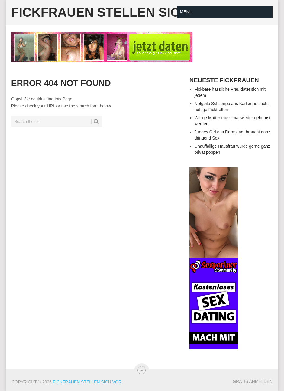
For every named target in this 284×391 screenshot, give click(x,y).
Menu (186, 11)
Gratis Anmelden (253, 381)
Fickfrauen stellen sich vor (115, 12)
